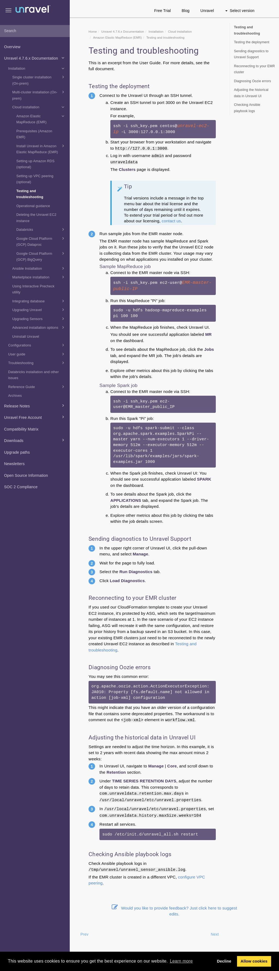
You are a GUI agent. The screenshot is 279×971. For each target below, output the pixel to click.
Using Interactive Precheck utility (33, 289)
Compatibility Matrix (21, 429)
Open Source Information (26, 475)
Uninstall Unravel (25, 337)
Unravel (207, 10)
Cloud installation (39, 107)
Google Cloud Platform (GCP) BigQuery (41, 256)
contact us (171, 221)
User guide (37, 354)
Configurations (37, 345)
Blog (186, 10)
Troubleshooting (37, 363)
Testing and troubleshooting (29, 194)
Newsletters (14, 464)
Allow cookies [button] (254, 961)
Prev (84, 934)
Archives (15, 396)
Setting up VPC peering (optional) (34, 179)
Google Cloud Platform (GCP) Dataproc (41, 241)
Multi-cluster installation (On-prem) (39, 94)
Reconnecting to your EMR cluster (254, 69)
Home (93, 31)
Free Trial (162, 10)
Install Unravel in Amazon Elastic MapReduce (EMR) (41, 148)
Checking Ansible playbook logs (247, 108)
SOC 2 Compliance (21, 487)
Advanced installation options (39, 327)
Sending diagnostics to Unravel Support (251, 54)
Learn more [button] (181, 961)
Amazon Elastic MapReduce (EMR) (41, 118)
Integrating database (39, 301)
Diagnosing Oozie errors (252, 81)
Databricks (41, 229)
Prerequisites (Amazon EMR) (34, 134)
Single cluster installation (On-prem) (39, 79)
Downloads (35, 440)
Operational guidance (33, 206)
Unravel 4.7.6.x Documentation (35, 58)
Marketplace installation (39, 277)
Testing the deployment (251, 42)
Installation (37, 68)
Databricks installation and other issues (33, 375)
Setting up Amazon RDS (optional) (35, 164)
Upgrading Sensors (39, 319)
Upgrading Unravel (39, 310)
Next (215, 934)
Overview (12, 47)
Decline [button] (224, 961)
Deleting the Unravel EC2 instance (36, 218)
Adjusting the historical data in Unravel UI (251, 93)
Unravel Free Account (35, 417)
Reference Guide (37, 387)
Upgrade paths (17, 452)
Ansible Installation (39, 268)
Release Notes (35, 405)
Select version (239, 10)
